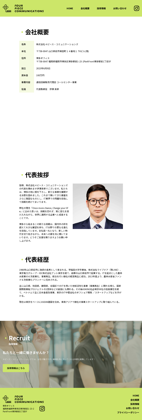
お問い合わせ (120, 8)
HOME (70, 8)
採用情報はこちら (16, 368)
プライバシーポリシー (128, 412)
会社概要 (85, 8)
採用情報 (101, 8)
